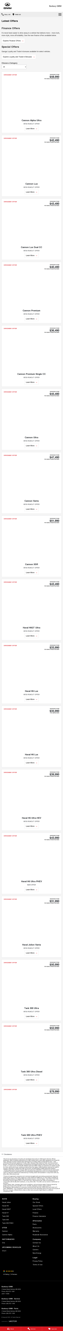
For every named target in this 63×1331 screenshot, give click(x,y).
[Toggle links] (9, 1321)
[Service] (31, 1329)
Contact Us (37, 1243)
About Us (36, 1246)
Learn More (30, 128)
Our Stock (36, 1202)
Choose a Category (14, 65)
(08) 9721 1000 (10, 1303)
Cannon (5, 1231)
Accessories (37, 1228)
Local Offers (37, 1209)
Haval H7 (5, 1213)
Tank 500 (5, 1220)
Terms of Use (38, 1264)
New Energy (37, 1253)
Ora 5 (4, 1251)
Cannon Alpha (7, 1235)
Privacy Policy (38, 1261)
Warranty (36, 1231)
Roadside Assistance (40, 1235)
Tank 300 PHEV (7, 1223)
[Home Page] (7, 6)
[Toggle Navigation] (59, 14)
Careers (36, 1249)
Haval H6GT (6, 1209)
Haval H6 (5, 1206)
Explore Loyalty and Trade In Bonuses (17, 57)
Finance (35, 1213)
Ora (3, 1243)
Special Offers (38, 1206)
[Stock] (10, 1329)
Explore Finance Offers (12, 40)
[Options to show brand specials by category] (14, 67)
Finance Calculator (39, 1216)
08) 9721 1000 (10, 1291)
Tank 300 (5, 1216)
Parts (35, 1224)
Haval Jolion (6, 1202)
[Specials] (52, 1329)
